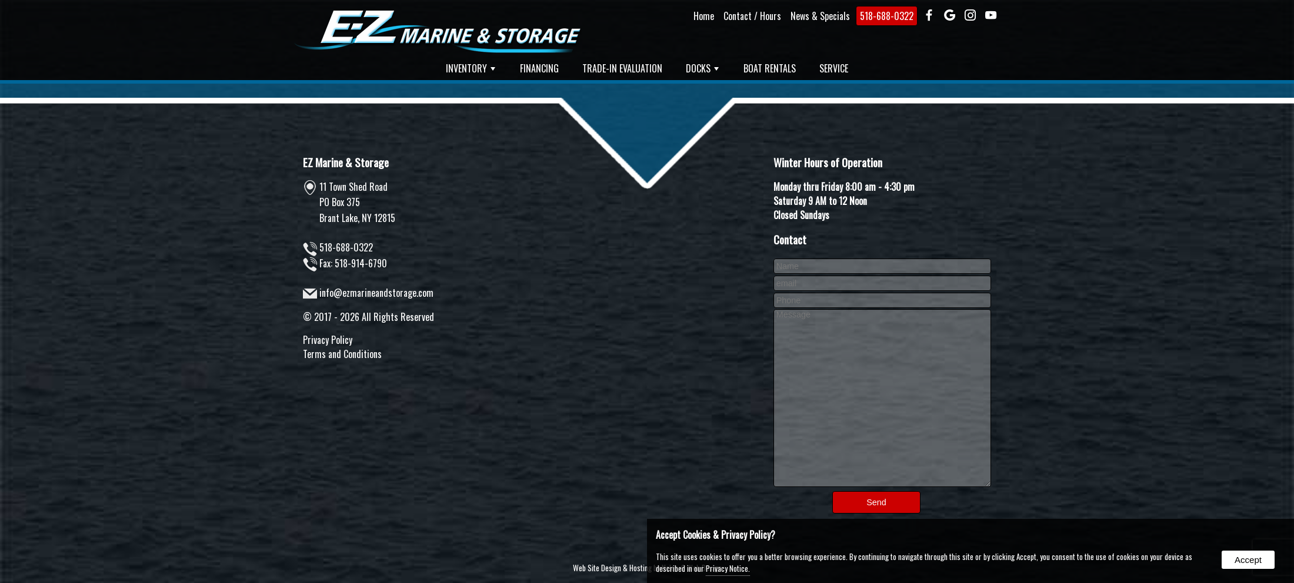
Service (833, 68)
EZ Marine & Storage (346, 162)
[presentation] (929, 15)
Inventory (470, 68)
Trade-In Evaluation (622, 68)
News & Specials (820, 16)
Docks (702, 68)
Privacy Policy (327, 340)
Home (703, 16)
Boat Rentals (769, 68)
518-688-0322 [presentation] (886, 16)
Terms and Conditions (342, 354)
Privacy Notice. (728, 568)
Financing (539, 68)
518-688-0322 (346, 247)
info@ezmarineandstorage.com (376, 293)
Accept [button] (1248, 560)
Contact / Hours (752, 16)
